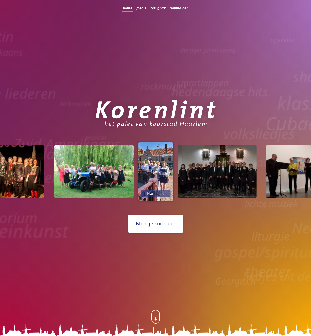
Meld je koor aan (155, 223)
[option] (94, 171)
